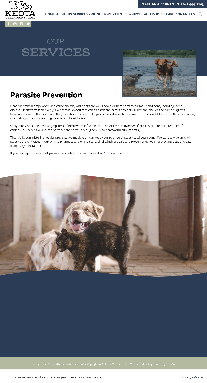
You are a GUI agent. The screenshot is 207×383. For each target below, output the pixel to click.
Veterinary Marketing (141, 364)
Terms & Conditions (72, 364)
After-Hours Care (159, 14)
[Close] (204, 372)
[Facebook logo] (8, 24)
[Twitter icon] (28, 24)
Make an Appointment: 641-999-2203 (173, 3)
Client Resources (127, 14)
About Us (64, 14)
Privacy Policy (39, 364)
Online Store (100, 14)
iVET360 (170, 364)
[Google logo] (21, 24)
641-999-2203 (113, 153)
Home (50, 14)
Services (80, 14)
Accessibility (54, 364)
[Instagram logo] (15, 24)
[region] (103, 376)
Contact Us (185, 14)
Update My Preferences (192, 377)
